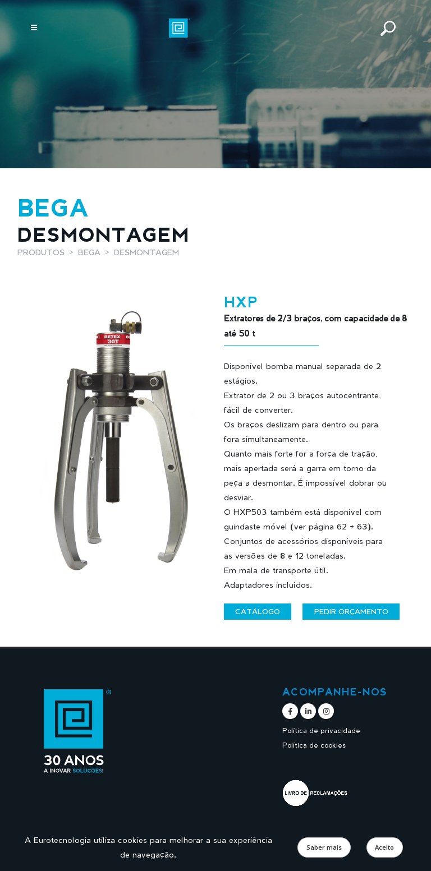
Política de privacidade (322, 730)
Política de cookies (314, 745)
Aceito (384, 847)
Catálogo (257, 611)
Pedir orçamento (351, 611)
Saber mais (324, 847)
